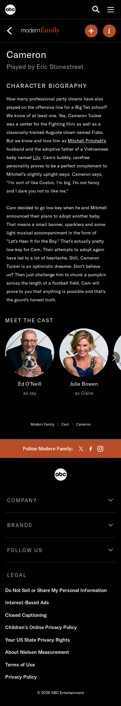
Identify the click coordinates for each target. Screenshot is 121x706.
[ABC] (10, 11)
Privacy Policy (21, 677)
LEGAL (17, 575)
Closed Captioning (25, 615)
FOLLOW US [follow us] (25, 550)
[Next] (113, 358)
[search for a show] (96, 9)
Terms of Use (20, 665)
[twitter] (81, 449)
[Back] (9, 31)
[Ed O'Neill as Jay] (29, 363)
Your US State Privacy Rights (37, 640)
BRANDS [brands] (19, 525)
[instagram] (100, 449)
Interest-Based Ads (27, 602)
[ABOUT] (109, 30)
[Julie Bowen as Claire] (83, 363)
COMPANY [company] (22, 500)
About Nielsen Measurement (37, 652)
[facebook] (91, 449)
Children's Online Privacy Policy (41, 627)
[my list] (91, 30)
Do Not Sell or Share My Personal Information (56, 590)
